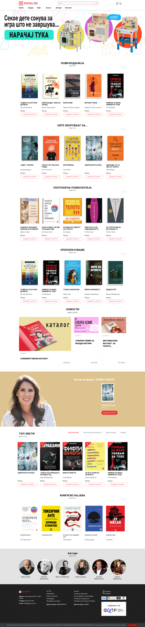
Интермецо (68, 165)
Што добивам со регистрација (83, 596)
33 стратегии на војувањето (113, 228)
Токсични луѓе (47, 535)
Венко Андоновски (48, 107)
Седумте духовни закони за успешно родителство (29, 229)
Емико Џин (67, 294)
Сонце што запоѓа (91, 535)
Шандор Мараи (25, 170)
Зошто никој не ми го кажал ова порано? (51, 229)
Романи (123, 432)
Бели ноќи (68, 103)
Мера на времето (92, 290)
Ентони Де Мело (26, 107)
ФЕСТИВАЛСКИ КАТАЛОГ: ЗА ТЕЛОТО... (110, 343)
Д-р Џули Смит (47, 232)
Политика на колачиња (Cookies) (84, 601)
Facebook (108, 591)
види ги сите (72, 65)
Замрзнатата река (93, 165)
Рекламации (50, 598)
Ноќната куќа (110, 535)
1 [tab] (139, 13)
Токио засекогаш (71, 290)
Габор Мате (67, 540)
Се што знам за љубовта (92, 474)
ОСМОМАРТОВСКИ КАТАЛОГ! (34, 359)
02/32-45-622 (30, 601)
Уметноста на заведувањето (91, 228)
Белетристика (73, 432)
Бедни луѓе (111, 290)
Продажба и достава (53, 601)
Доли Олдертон (91, 477)
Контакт (68, 8)
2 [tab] (142, 13)
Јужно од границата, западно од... (50, 474)
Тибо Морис (110, 170)
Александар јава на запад (51, 104)
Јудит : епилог (27, 165)
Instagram (108, 593)
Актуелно (23, 353)
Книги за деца (111, 432)
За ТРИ (48, 591)
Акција (30, 8)
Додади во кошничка (29, 114)
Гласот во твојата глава (50, 166)
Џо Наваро (67, 232)
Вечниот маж (91, 103)
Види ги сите (23, 436)
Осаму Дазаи (89, 540)
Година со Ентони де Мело (28, 104)
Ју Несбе (109, 540)
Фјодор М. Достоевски (71, 107)
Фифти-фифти (69, 473)
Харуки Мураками (46, 477)
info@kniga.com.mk (30, 603)
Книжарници (50, 593)
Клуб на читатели (51, 596)
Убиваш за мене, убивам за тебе (113, 104)
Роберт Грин (89, 232)
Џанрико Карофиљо (92, 294)
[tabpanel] (72, 33)
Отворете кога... (25, 535)
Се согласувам (133, 625)
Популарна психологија (92, 432)
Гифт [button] (39, 8)
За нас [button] (48, 8)
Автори (59, 8)
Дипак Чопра (25, 232)
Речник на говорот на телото (72, 228)
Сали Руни (66, 170)
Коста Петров (47, 170)
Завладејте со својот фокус (113, 166)
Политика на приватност (81, 598)
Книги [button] (21, 8)
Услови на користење (81, 593)
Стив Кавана (110, 107)
